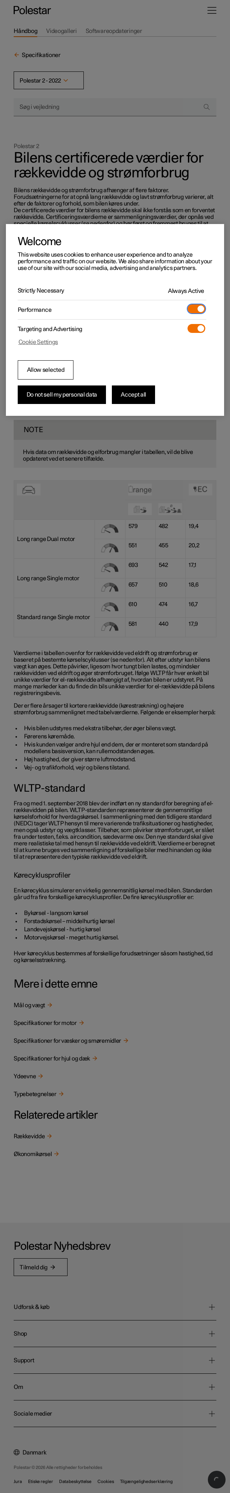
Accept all (133, 395)
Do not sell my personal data (62, 395)
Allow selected (46, 370)
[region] (115, 320)
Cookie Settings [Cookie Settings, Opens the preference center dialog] (38, 342)
